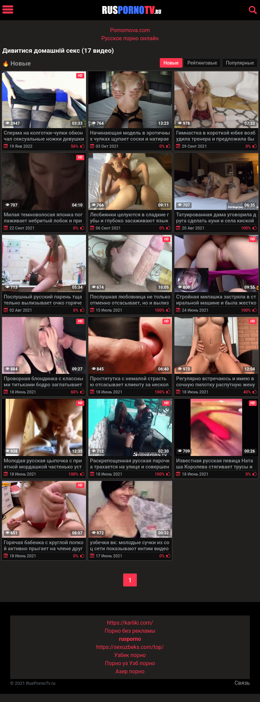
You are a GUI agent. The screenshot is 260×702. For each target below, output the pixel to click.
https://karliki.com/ (130, 623)
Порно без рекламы (130, 631)
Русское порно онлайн (130, 38)
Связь (242, 683)
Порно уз (116, 663)
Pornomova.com (130, 30)
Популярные (240, 63)
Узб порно (142, 663)
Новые (171, 63)
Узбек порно (130, 655)
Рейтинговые (202, 63)
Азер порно (130, 671)
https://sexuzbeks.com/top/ (130, 647)
